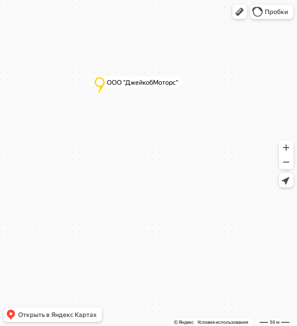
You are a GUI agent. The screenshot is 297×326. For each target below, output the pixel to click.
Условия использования (222, 322)
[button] (239, 12)
